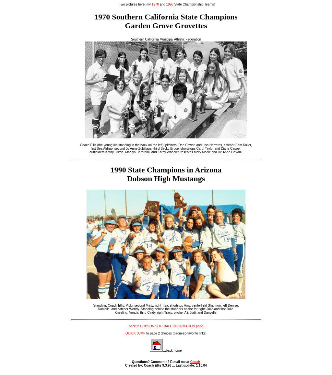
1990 (169, 4)
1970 (155, 4)
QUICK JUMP (135, 333)
